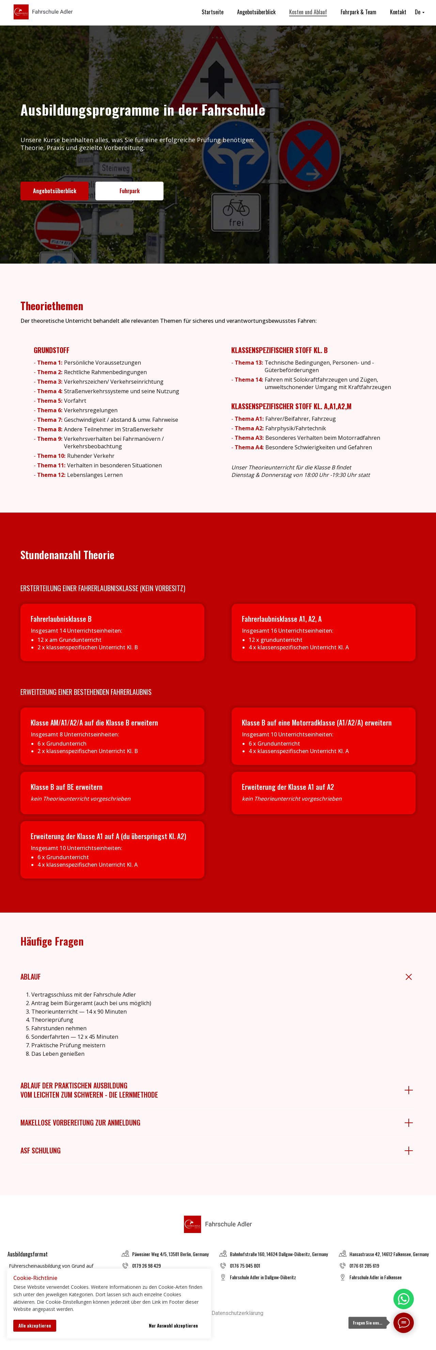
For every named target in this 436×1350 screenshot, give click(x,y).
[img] (403, 1299)
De (417, 12)
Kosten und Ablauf (308, 12)
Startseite (212, 12)
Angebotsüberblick (256, 12)
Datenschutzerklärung (237, 1313)
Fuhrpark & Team (358, 12)
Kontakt (398, 12)
